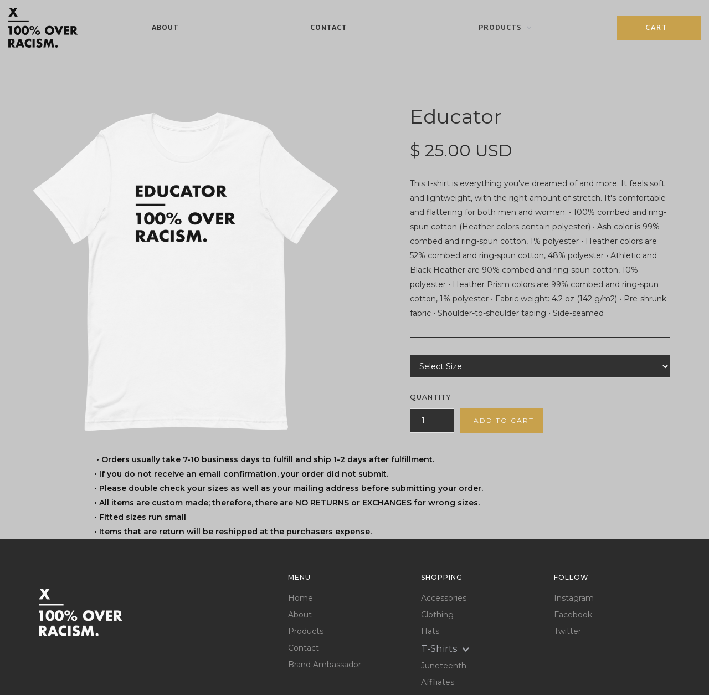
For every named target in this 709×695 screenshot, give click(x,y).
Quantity (430, 397)
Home (300, 598)
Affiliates (437, 682)
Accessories (443, 598)
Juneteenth (443, 666)
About (165, 27)
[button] (505, 27)
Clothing (437, 615)
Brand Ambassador (324, 665)
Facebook (573, 615)
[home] (43, 27)
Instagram (574, 598)
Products (305, 631)
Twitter (567, 631)
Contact (328, 27)
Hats (430, 631)
